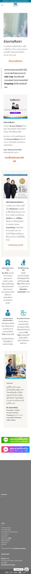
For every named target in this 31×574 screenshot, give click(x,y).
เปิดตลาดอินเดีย (5, 540)
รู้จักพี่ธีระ (4, 544)
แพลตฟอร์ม (14, 532)
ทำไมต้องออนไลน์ (6, 532)
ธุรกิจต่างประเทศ (6, 528)
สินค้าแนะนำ (4, 542)
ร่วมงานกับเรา (5, 534)
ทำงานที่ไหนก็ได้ (5, 530)
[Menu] (2, 5)
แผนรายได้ (4, 536)
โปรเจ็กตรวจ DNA (6, 538)
